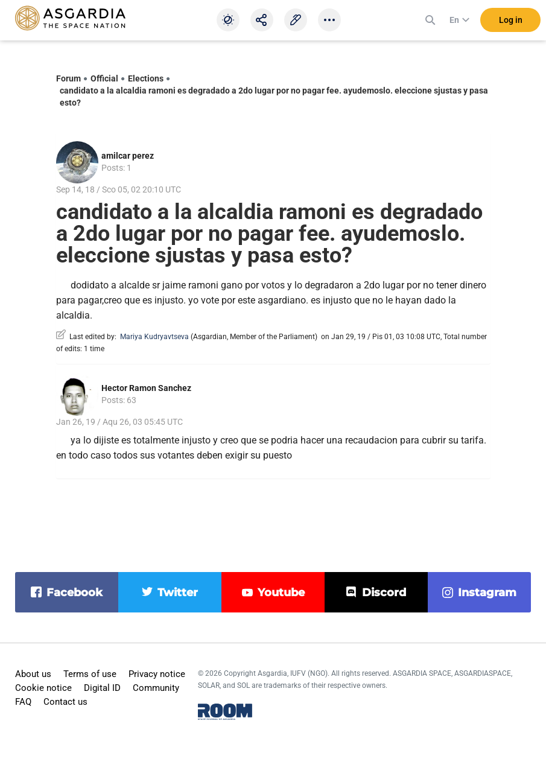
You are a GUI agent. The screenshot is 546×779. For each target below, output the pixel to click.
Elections (145, 78)
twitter (177, 592)
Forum (68, 78)
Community (156, 687)
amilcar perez (127, 156)
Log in (510, 23)
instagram (487, 592)
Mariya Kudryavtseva (154, 336)
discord (384, 592)
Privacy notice (157, 674)
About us (33, 674)
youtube (281, 592)
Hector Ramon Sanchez (146, 388)
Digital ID (102, 687)
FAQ (23, 701)
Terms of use (89, 674)
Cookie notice (43, 687)
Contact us (65, 701)
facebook (74, 592)
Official (104, 78)
